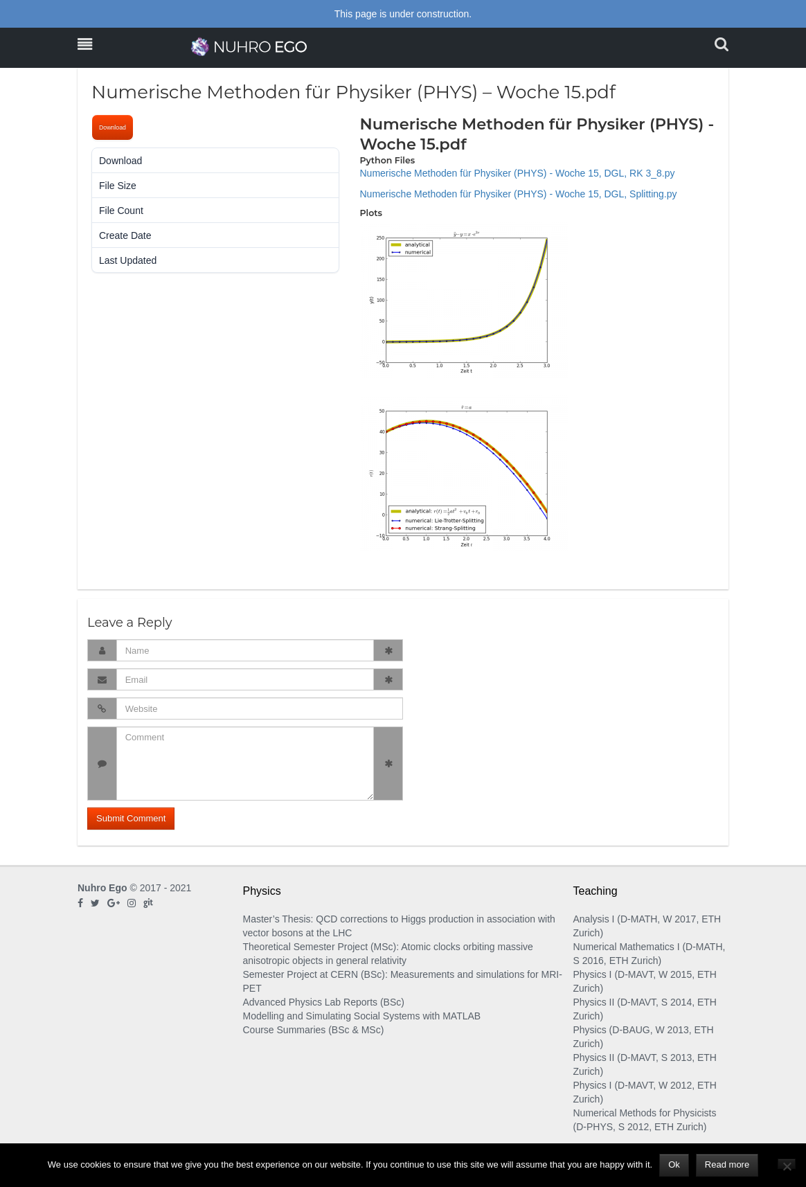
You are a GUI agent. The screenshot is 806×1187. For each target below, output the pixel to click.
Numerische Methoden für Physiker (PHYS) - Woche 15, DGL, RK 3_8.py (517, 173)
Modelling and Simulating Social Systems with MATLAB (362, 1015)
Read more (727, 1164)
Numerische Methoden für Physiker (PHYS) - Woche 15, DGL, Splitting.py (518, 193)
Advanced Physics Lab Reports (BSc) (323, 1002)
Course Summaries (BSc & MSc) (313, 1029)
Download (112, 127)
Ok (674, 1164)
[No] (787, 1164)
